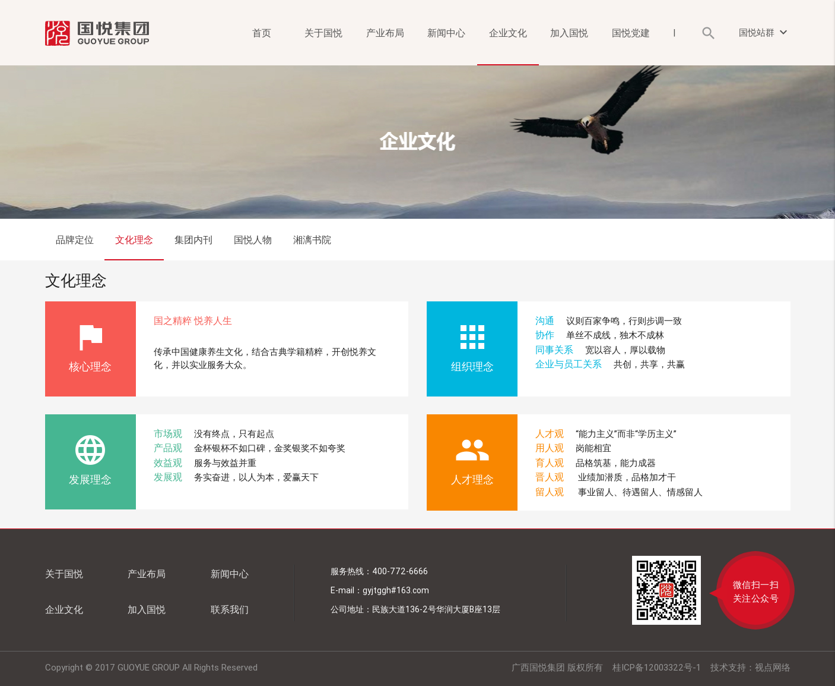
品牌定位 (75, 240)
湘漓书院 (312, 240)
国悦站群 (764, 32)
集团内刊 (193, 240)
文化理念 (134, 240)
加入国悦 (569, 33)
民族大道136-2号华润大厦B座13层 (436, 609)
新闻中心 (446, 33)
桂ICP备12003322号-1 (656, 667)
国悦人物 (253, 240)
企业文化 (508, 33)
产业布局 (385, 33)
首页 (261, 33)
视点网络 (772, 667)
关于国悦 (323, 33)
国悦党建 (631, 33)
